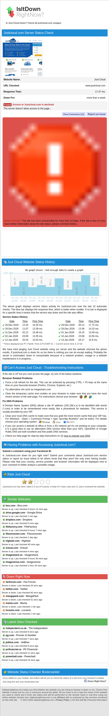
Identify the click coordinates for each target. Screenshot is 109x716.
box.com (10, 505)
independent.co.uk (16, 628)
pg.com (10, 635)
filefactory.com (14, 526)
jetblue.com (12, 642)
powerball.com (14, 656)
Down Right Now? (95, 681)
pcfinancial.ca (13, 649)
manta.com (12, 603)
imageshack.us (14, 555)
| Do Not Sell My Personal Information (89, 700)
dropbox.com (13, 519)
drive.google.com (15, 512)
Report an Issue (96, 114)
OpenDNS (90, 428)
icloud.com (12, 548)
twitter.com (12, 589)
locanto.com (13, 610)
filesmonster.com (15, 533)
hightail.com (13, 540)
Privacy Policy (62, 700)
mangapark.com (15, 596)
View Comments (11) (73, 114)
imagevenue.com (15, 562)
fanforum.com (13, 582)
